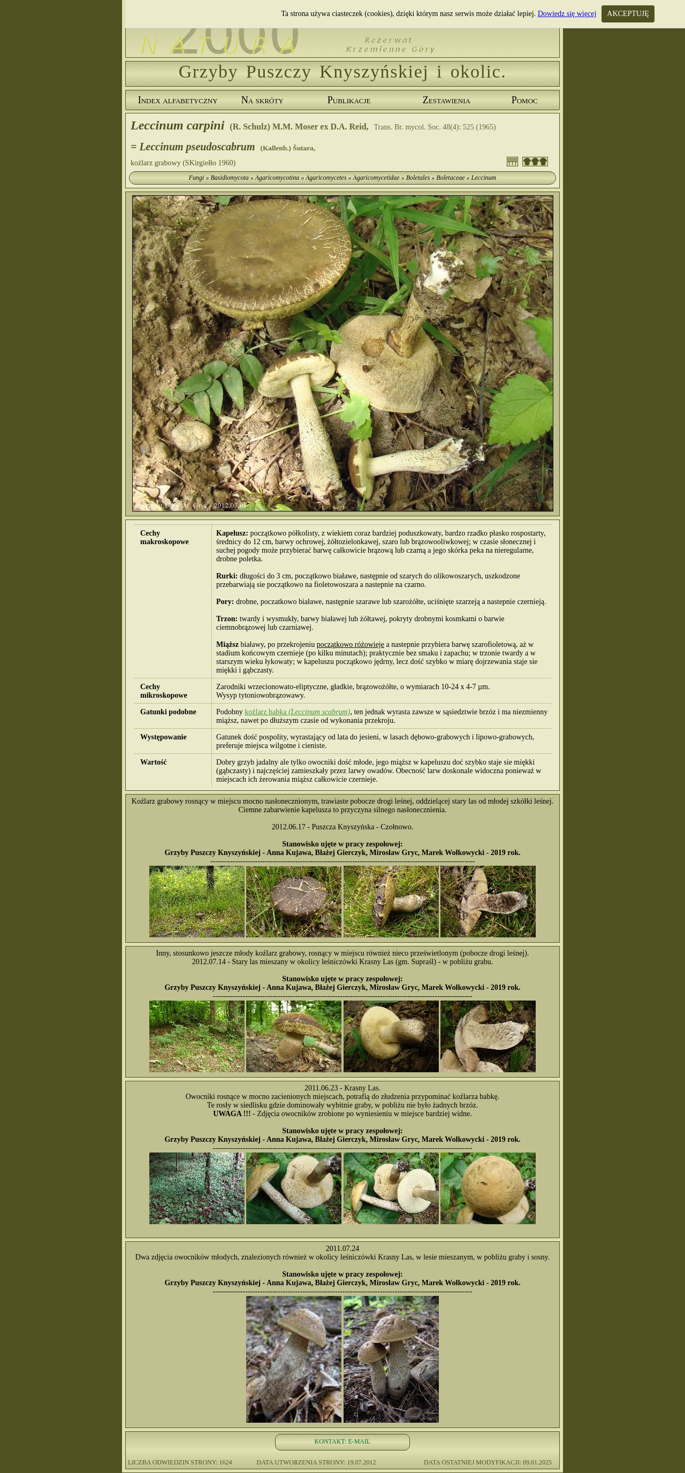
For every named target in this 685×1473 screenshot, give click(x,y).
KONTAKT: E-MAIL (343, 1441)
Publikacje (349, 100)
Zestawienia (446, 100)
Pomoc (525, 100)
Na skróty (262, 100)
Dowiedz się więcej (567, 14)
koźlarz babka (297, 712)
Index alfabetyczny (178, 100)
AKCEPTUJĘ (628, 14)
